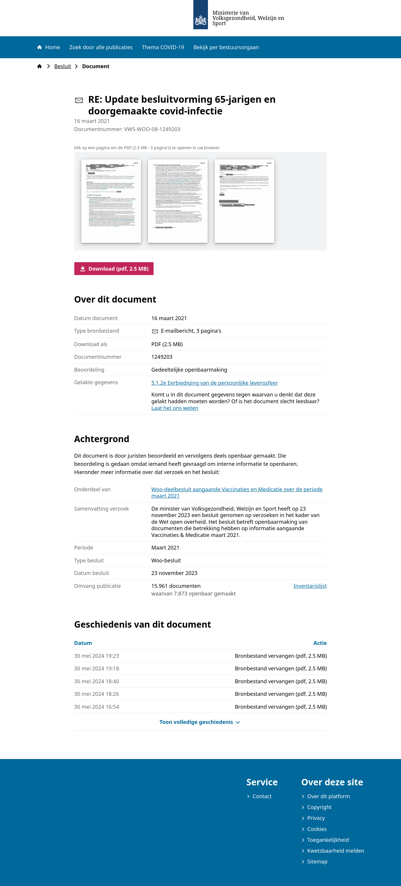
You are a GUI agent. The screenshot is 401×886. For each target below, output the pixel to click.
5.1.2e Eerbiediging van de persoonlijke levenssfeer (215, 382)
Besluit (64, 66)
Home (48, 47)
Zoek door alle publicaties (100, 47)
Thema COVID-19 (163, 47)
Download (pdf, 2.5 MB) (114, 268)
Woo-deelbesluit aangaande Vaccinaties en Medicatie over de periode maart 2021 (237, 492)
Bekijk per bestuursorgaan (226, 47)
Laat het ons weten (175, 407)
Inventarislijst (310, 586)
